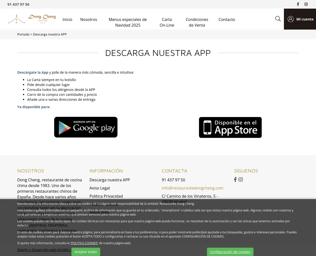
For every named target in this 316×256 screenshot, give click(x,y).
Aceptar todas (86, 251)
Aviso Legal (100, 188)
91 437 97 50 (18, 4)
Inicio (67, 19)
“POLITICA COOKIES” (84, 243)
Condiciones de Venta (197, 22)
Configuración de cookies (230, 251)
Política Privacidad (106, 196)
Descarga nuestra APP (50, 34)
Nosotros (88, 19)
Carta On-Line (167, 22)
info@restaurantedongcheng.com (192, 188)
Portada (23, 34)
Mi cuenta (305, 19)
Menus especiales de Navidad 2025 (128, 22)
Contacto (226, 19)
